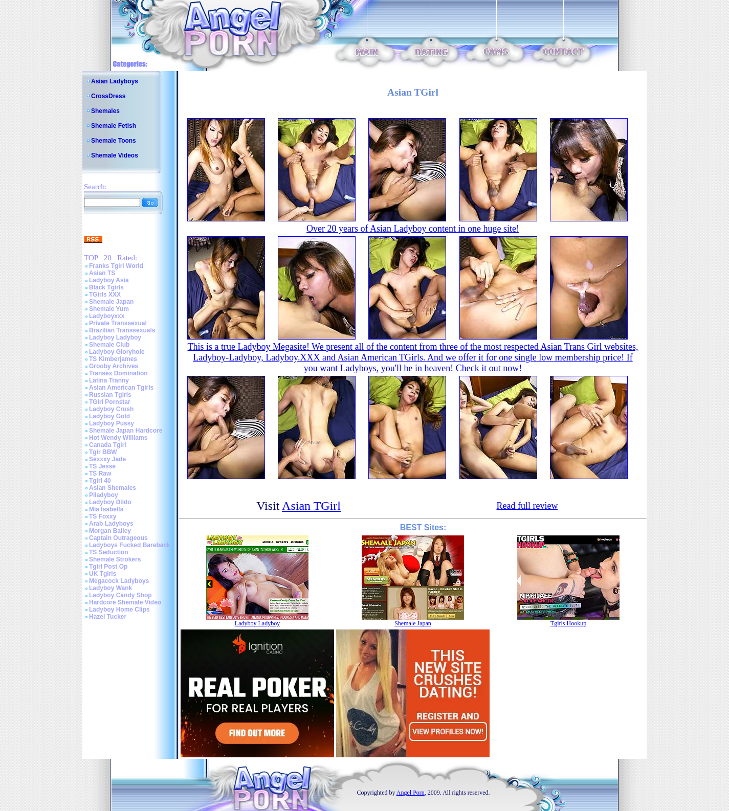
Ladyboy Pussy (111, 423)
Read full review (527, 506)
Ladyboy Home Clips (119, 609)
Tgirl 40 (100, 480)
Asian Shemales (112, 487)
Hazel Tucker (107, 616)
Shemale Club (109, 344)
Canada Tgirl (107, 444)
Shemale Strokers (115, 559)
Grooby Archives (113, 366)
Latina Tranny (109, 380)
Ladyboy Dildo (110, 502)
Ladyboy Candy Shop (120, 595)
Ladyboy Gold (109, 416)
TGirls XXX (105, 294)
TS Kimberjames (113, 359)
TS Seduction (108, 552)
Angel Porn (410, 792)
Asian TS (102, 273)
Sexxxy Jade (107, 459)
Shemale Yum (109, 308)
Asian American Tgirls (121, 387)
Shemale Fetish (113, 125)
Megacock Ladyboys (119, 580)
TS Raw (100, 473)
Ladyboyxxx (106, 316)
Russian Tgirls (110, 394)
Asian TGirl (311, 505)
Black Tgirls (106, 287)
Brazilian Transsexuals (122, 330)
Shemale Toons (113, 140)
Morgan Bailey (110, 530)
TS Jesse (102, 466)
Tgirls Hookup (568, 623)
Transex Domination (118, 373)
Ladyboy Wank (110, 588)
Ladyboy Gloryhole (117, 351)
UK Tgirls (102, 573)
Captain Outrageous (118, 538)
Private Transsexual (118, 323)
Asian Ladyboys (114, 81)
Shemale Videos (114, 155)
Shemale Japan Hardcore (125, 430)
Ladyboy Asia (109, 280)
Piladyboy (103, 495)
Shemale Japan (111, 301)
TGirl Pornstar (109, 402)
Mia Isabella (106, 509)
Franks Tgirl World (116, 265)
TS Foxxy (102, 516)
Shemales (105, 111)
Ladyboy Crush (111, 409)
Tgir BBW (103, 452)
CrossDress (108, 96)
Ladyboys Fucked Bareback (129, 545)
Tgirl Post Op (108, 566)
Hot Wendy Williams (118, 437)
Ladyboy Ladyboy (115, 337)
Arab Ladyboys (111, 523)
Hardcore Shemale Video (125, 602)
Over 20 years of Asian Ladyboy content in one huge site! (412, 228)
